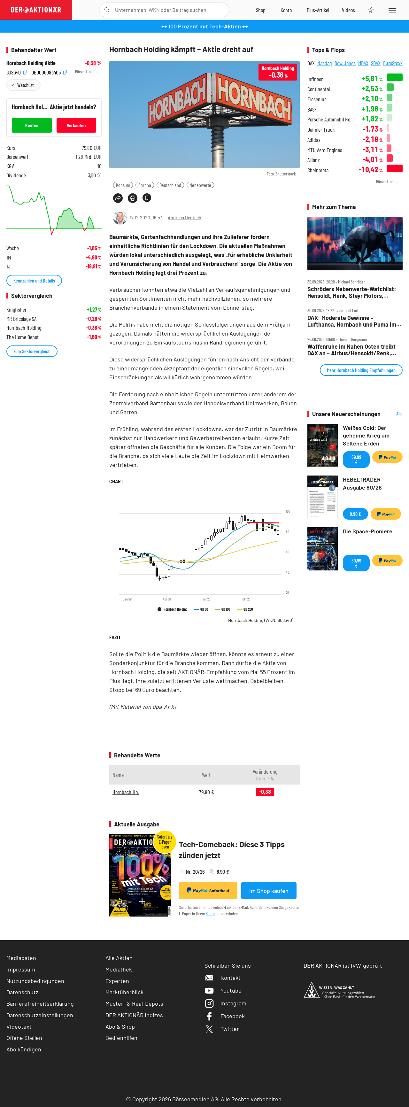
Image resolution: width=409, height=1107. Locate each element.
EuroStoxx (393, 62)
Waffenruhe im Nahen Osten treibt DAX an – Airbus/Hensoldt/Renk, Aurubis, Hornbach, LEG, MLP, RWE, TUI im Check (353, 349)
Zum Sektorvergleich (31, 351)
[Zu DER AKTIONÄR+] (318, 10)
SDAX (376, 62)
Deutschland (170, 185)
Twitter (221, 1028)
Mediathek (118, 969)
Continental (318, 89)
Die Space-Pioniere (367, 531)
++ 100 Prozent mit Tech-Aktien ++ (204, 26)
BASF (312, 109)
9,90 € (355, 514)
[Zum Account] (286, 10)
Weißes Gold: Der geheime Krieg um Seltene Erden (366, 435)
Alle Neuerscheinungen (393, 414)
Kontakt (222, 977)
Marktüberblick (124, 991)
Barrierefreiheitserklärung (40, 1003)
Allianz (313, 160)
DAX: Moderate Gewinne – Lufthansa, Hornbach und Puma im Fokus (351, 321)
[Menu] (391, 10)
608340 (16, 71)
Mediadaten (21, 957)
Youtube (223, 990)
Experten (117, 980)
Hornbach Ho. (125, 791)
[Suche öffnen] (107, 10)
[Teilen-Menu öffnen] (118, 198)
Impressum (20, 969)
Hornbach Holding (260, 620)
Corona (144, 185)
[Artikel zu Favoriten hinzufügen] (147, 197)
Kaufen (31, 125)
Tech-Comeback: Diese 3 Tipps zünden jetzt (232, 850)
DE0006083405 (49, 71)
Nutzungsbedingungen (35, 980)
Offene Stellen (24, 1037)
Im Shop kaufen (269, 890)
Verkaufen (76, 125)
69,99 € (356, 459)
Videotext (19, 1026)
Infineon (315, 79)
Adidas (313, 139)
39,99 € (356, 563)
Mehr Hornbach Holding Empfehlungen (361, 370)
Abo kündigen (23, 1049)
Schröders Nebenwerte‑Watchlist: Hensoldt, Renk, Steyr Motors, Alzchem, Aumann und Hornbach (351, 292)
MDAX (363, 62)
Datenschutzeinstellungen (39, 1015)
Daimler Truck (321, 129)
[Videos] (348, 10)
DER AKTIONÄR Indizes (134, 1014)
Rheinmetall (318, 170)
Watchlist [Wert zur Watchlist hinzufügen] (25, 85)
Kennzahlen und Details (34, 280)
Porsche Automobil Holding (330, 119)
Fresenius (317, 99)
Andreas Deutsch (184, 217)
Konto (210, 913)
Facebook (224, 1015)
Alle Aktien (119, 957)
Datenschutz (22, 991)
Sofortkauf (208, 890)
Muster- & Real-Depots (134, 1003)
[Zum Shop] (261, 10)
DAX (311, 62)
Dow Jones (345, 62)
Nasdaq (324, 62)
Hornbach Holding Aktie (31, 63)
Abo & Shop (120, 1026)
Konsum (123, 185)
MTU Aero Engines (324, 150)
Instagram (225, 1003)
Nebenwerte (200, 185)
